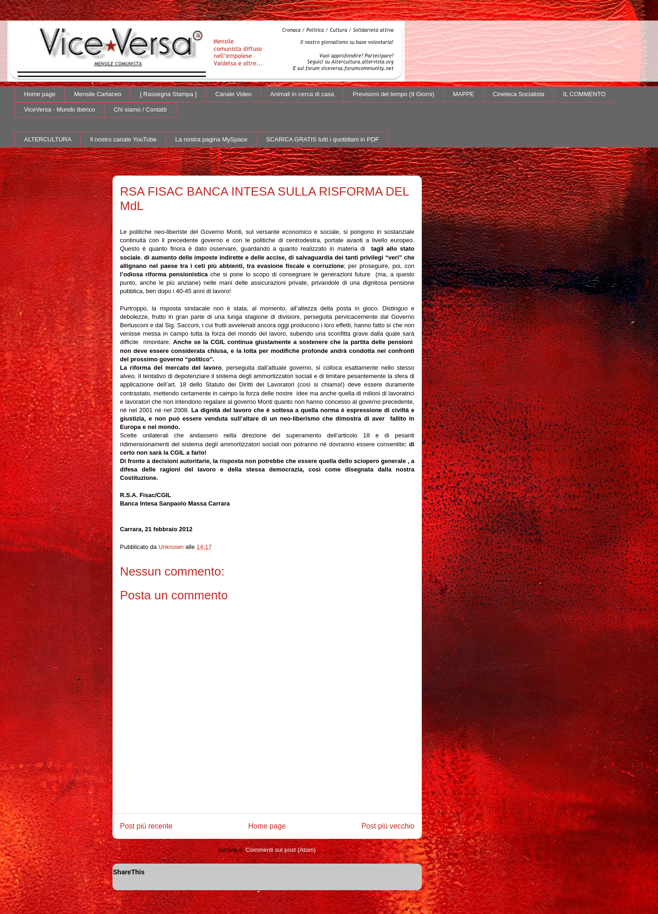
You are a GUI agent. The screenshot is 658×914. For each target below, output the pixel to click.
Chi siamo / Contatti (140, 109)
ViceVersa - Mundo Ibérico (59, 109)
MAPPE (464, 94)
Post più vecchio (387, 826)
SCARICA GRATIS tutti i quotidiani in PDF (322, 139)
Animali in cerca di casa (302, 94)
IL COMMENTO (584, 94)
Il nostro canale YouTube (123, 139)
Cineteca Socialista (519, 94)
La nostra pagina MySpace (211, 139)
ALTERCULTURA (47, 139)
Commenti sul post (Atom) (280, 849)
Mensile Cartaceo (97, 94)
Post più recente (146, 826)
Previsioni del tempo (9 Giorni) (393, 94)
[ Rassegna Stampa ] (168, 94)
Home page (40, 94)
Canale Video (233, 94)
